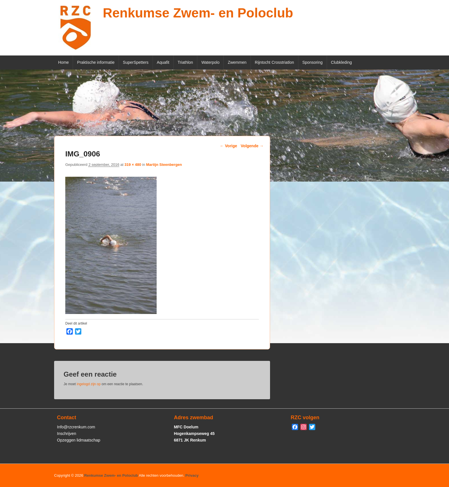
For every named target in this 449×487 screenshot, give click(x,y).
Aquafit (163, 62)
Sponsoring (312, 62)
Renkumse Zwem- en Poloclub (198, 12)
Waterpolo (210, 62)
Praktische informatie (96, 62)
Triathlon (185, 62)
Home (63, 62)
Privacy (191, 475)
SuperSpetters (136, 62)
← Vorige (228, 146)
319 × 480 (133, 164)
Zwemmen (237, 62)
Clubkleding (341, 62)
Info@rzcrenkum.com (76, 427)
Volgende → (252, 146)
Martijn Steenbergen (164, 164)
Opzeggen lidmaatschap (78, 440)
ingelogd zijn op (89, 384)
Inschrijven (66, 433)
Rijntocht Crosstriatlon (274, 62)
